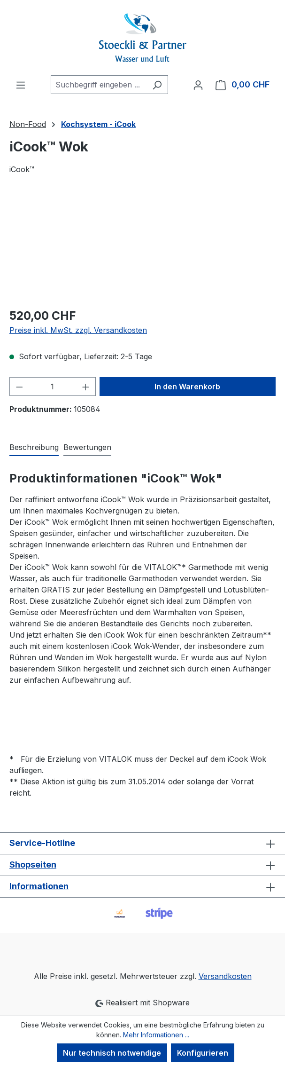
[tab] (34, 447)
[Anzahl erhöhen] (86, 386)
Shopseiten (32, 864)
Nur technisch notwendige (112, 1053)
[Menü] (20, 84)
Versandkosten (225, 976)
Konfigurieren (202, 1053)
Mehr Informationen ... (156, 1035)
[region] (142, 247)
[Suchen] (157, 84)
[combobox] (98, 84)
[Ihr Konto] (198, 84)
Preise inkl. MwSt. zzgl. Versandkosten (78, 330)
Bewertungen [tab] (87, 447)
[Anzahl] (53, 386)
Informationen (39, 886)
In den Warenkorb (187, 386)
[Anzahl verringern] (19, 386)
